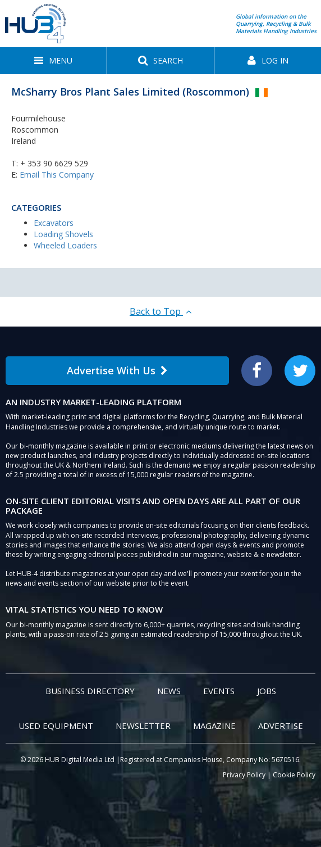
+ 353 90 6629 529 (54, 163)
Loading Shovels (63, 234)
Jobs (266, 690)
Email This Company (57, 174)
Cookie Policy (294, 775)
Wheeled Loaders (65, 245)
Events (219, 690)
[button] (53, 60)
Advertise (280, 725)
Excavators (54, 223)
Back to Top (160, 311)
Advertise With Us (117, 370)
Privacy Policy (244, 775)
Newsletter (143, 725)
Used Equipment (56, 725)
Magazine (214, 725)
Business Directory (90, 690)
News (169, 690)
